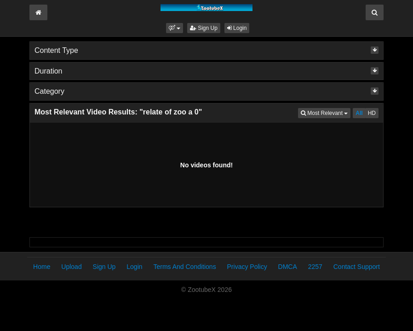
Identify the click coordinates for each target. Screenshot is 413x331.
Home (41, 266)
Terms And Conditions (184, 266)
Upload (71, 266)
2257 (315, 266)
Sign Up (204, 28)
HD (372, 113)
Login (237, 28)
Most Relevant (325, 112)
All (359, 113)
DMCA (287, 266)
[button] (174, 28)
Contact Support (356, 266)
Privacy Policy (247, 266)
